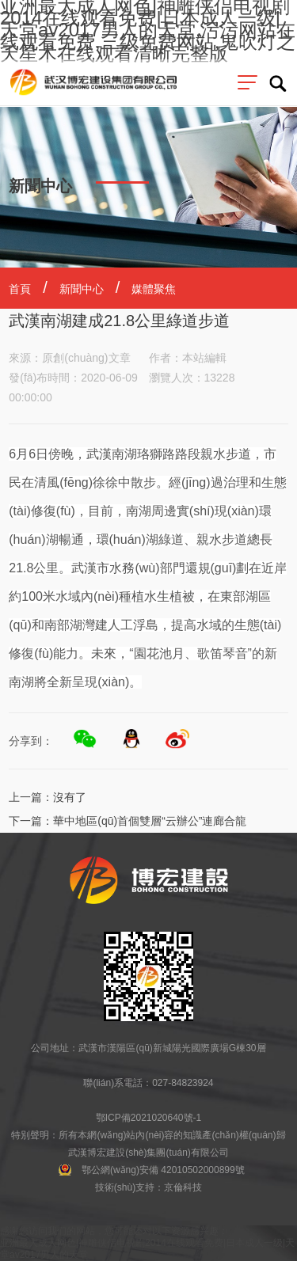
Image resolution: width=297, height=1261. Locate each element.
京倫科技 (183, 1187)
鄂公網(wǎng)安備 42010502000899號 (163, 1170)
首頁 (20, 289)
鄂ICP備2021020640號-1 (148, 1117)
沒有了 (69, 797)
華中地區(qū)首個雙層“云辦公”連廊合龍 (149, 821)
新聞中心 (81, 289)
